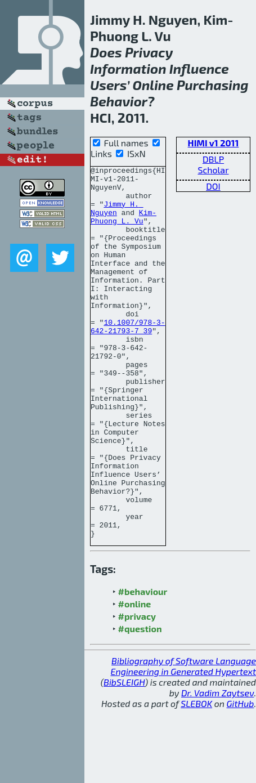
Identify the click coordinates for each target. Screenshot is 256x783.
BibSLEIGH (124, 756)
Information (128, 68)
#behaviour (143, 665)
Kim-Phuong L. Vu (123, 227)
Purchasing (213, 85)
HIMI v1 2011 (213, 142)
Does (106, 52)
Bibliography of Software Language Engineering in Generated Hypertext (183, 740)
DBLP (213, 159)
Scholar (212, 169)
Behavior (118, 101)
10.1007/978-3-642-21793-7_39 (128, 359)
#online (134, 678)
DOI (213, 186)
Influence (199, 68)
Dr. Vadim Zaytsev (217, 767)
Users (108, 85)
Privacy (149, 52)
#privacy (137, 690)
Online (153, 85)
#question (140, 702)
